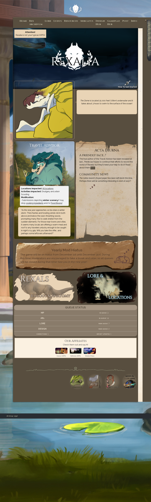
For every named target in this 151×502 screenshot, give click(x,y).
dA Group (10, 416)
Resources (71, 20)
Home (23, 20)
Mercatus (86, 20)
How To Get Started (127, 84)
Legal (16, 416)
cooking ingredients (34, 203)
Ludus (58, 20)
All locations (47, 188)
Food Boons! (56, 203)
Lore (48, 20)
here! (93, 168)
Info (134, 20)
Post (125, 20)
